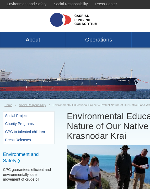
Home (8, 105)
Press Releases (18, 140)
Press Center (106, 4)
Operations (98, 39)
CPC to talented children (25, 132)
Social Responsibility (71, 4)
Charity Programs (19, 124)
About (33, 39)
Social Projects (17, 116)
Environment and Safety (26, 4)
